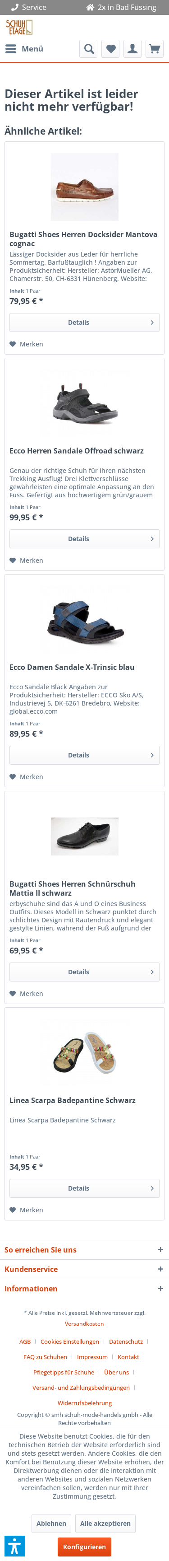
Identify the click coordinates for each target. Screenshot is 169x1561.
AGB (25, 1341)
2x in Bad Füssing (121, 7)
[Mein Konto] (132, 49)
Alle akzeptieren (105, 1523)
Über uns (116, 1372)
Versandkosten (84, 1323)
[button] (15, 1546)
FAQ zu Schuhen (45, 1357)
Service (30, 7)
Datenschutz (126, 1341)
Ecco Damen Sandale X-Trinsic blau (72, 667)
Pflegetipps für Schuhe (63, 1372)
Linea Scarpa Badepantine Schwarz (72, 1100)
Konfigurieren (84, 1546)
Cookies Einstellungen (70, 1341)
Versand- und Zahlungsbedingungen (81, 1387)
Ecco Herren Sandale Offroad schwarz (76, 451)
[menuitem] (24, 49)
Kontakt (128, 1357)
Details (111, 321)
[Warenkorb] (155, 49)
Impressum (92, 1357)
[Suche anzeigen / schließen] (88, 49)
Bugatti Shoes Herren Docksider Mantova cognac (83, 239)
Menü (24, 48)
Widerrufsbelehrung (85, 1403)
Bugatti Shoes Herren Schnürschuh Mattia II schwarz (72, 888)
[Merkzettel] (110, 49)
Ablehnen (51, 1523)
